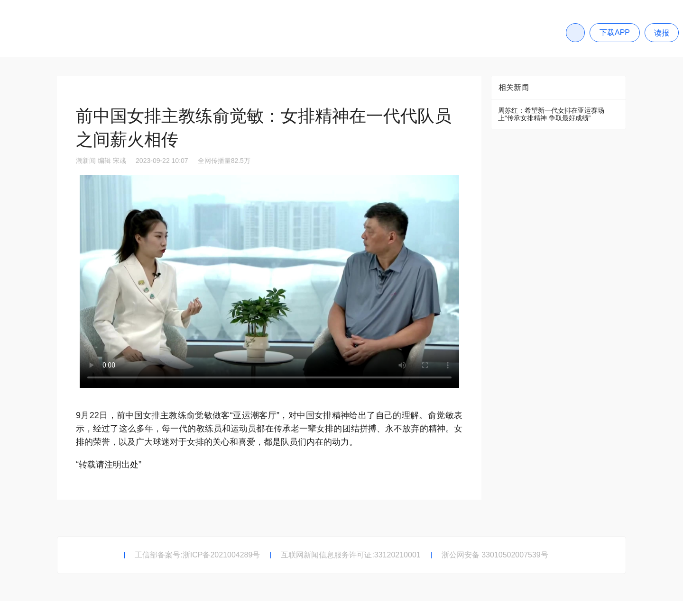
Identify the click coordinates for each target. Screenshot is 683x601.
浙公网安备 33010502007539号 (495, 555)
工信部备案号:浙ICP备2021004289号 (197, 555)
